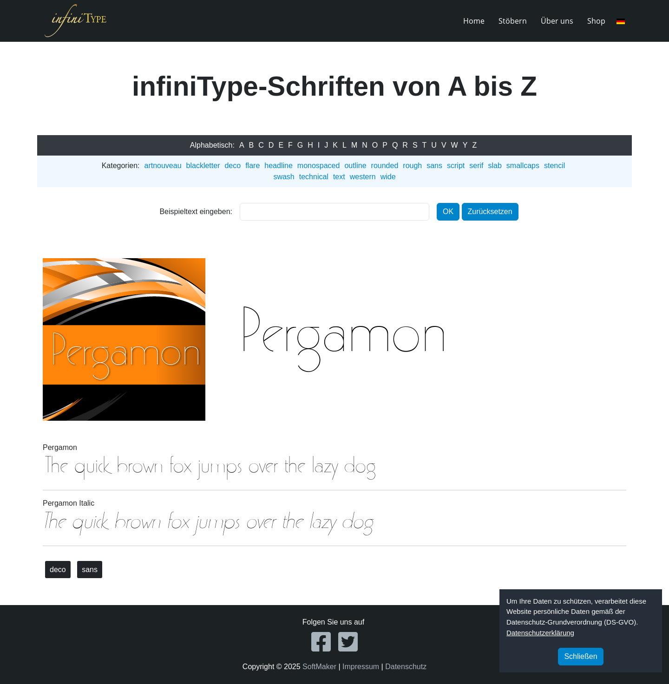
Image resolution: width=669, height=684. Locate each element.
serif (476, 165)
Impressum (360, 667)
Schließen (580, 656)
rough (412, 165)
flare (252, 165)
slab (494, 165)
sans (434, 165)
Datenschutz (405, 667)
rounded (385, 165)
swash (283, 177)
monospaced (318, 165)
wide (388, 177)
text (339, 177)
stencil (554, 165)
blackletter (203, 165)
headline (278, 165)
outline (355, 165)
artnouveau (162, 165)
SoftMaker (319, 667)
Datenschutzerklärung (540, 633)
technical (313, 177)
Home (474, 21)
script (456, 165)
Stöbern (512, 21)
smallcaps (522, 165)
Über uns (557, 21)
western (363, 177)
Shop (596, 21)
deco (232, 165)
